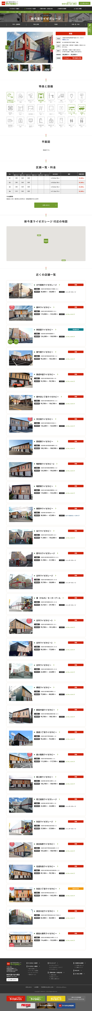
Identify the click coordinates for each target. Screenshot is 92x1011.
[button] (46, 241)
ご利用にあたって (79, 965)
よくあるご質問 (79, 973)
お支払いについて (53, 976)
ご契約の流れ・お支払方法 (56, 972)
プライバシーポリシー (61, 987)
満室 (70, 33)
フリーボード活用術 (33, 970)
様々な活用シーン (32, 968)
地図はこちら (65, 39)
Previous (8, 47)
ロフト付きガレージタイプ (55, 967)
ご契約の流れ (52, 974)
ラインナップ (53, 963)
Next (53, 47)
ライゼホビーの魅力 (34, 966)
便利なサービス (32, 974)
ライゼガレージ (53, 969)
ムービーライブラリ (33, 972)
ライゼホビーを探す (15, 12)
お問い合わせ (29, 987)
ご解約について (79, 967)
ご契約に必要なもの (54, 978)
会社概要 (36, 987)
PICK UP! (78, 970)
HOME (7, 12)
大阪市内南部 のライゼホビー (26, 12)
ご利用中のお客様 (80, 963)
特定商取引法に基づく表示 (47, 987)
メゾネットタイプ (53, 965)
